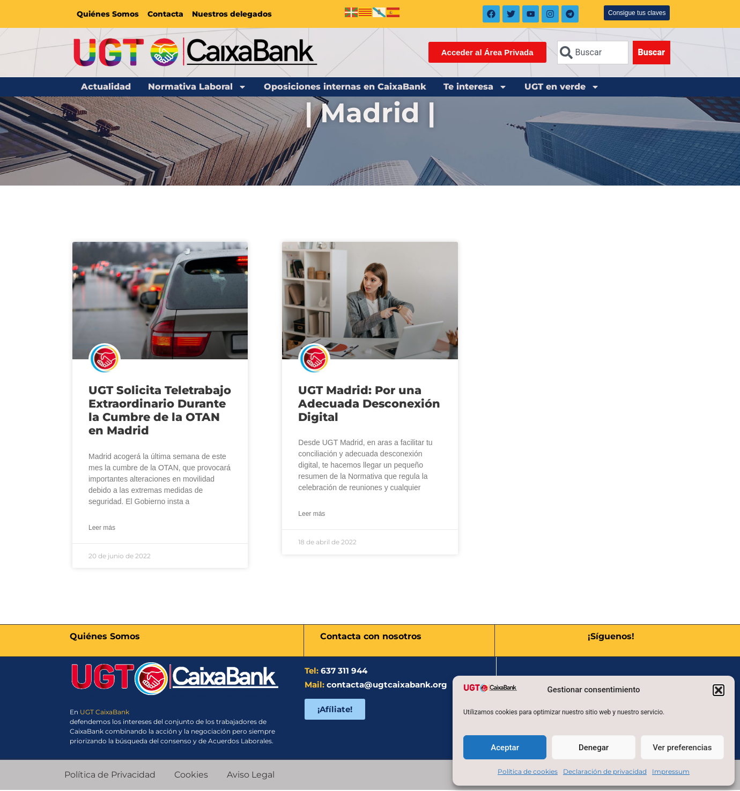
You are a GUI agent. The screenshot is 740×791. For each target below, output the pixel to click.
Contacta (165, 14)
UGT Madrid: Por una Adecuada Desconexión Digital (369, 405)
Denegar (594, 747)
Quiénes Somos (108, 14)
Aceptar (505, 747)
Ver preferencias (682, 747)
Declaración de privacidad (605, 771)
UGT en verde (562, 88)
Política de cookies (528, 771)
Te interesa (475, 88)
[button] (718, 690)
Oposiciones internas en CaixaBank (345, 88)
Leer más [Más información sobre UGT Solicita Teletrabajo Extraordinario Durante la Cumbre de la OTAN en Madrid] (101, 529)
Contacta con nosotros (370, 637)
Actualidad (106, 88)
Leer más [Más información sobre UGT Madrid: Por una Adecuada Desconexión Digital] (311, 515)
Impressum (671, 771)
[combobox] (592, 53)
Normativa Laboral (197, 88)
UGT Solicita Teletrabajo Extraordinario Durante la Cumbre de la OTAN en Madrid (159, 412)
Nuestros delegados (232, 14)
